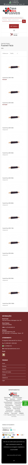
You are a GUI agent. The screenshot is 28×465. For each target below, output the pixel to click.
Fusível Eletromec (9, 405)
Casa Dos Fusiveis (5, 43)
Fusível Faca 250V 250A (8, 127)
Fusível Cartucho (18, 402)
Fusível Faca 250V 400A (8, 153)
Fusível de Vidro (8, 403)
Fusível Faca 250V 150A (8, 228)
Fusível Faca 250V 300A (8, 278)
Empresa (4, 366)
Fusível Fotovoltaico (17, 407)
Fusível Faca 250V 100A (8, 77)
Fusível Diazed (17, 403)
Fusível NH (17, 410)
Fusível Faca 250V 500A (8, 178)
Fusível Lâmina (16, 408)
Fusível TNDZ (18, 411)
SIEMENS (21, 413)
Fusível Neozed (9, 410)
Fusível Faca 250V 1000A (8, 303)
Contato (4, 374)
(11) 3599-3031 (14, 1)
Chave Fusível (7, 397)
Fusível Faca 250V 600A (8, 253)
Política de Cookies (6, 372)
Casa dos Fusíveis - (11, 414)
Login (3, 380)
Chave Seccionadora (17, 397)
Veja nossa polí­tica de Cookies (14, 455)
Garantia (4, 369)
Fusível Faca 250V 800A (8, 203)
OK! (14, 460)
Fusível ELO (18, 405)
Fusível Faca (7, 407)
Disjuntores (12, 399)
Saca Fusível (14, 413)
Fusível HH (8, 408)
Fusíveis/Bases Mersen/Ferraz (13, 400)
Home (3, 363)
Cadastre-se (5, 377)
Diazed (6, 399)
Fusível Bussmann (8, 402)
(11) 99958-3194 (14, 2)
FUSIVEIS (19, 399)
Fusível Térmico (8, 411)
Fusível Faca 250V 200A (8, 102)
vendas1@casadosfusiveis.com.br (11, 348)
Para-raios (6, 413)
